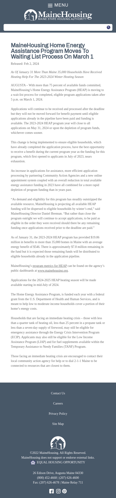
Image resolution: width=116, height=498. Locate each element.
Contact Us (58, 393)
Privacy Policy (58, 413)
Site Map (58, 424)
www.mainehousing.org (53, 270)
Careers (58, 403)
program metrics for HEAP (50, 266)
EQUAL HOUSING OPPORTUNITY (58, 462)
